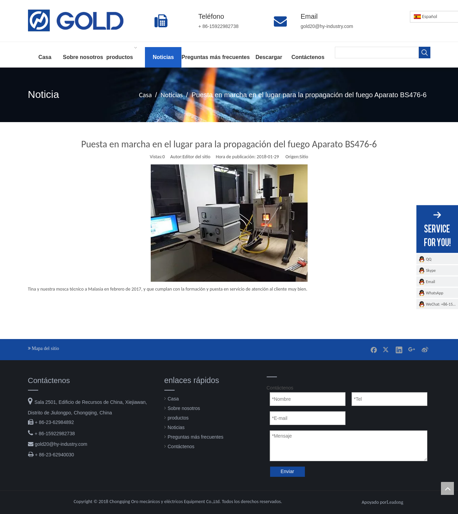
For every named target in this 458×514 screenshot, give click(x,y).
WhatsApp (434, 292)
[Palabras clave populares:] (424, 52)
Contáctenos (181, 446)
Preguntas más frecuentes (195, 437)
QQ (428, 258)
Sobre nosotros (184, 408)
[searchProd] (377, 52)
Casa (173, 398)
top (447, 488)
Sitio (304, 157)
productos (178, 418)
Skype (431, 270)
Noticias (176, 427)
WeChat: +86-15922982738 (442, 304)
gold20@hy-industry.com (61, 444)
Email (430, 281)
